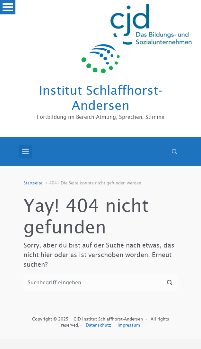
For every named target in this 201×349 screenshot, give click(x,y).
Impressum (129, 325)
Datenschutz (99, 325)
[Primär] (25, 151)
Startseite (32, 183)
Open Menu (7, 7)
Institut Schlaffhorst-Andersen (100, 98)
